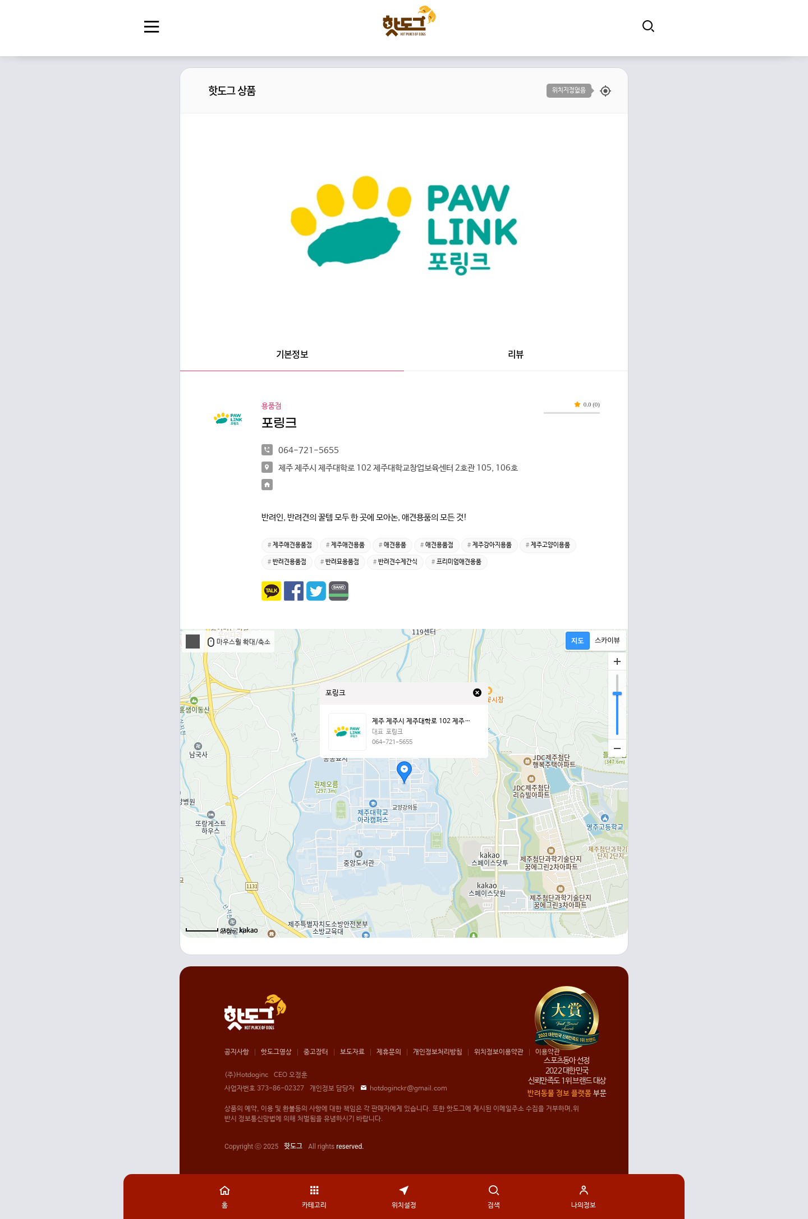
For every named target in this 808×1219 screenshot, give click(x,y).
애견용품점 (439, 545)
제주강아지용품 (492, 545)
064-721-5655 (392, 742)
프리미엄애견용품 (459, 562)
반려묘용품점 (342, 562)
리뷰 (516, 353)
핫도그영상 (276, 1052)
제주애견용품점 (292, 545)
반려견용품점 (289, 562)
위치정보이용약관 (499, 1052)
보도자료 (352, 1052)
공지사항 (236, 1052)
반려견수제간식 (397, 562)
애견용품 (395, 545)
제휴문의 (389, 1052)
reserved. (350, 1146)
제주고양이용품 (550, 545)
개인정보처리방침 (437, 1052)
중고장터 (316, 1052)
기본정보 (292, 353)
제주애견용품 (348, 545)
